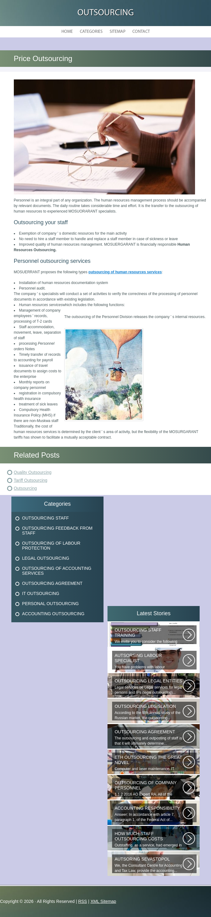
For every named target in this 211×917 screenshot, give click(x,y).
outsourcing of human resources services (125, 272)
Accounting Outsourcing (53, 613)
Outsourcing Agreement (52, 583)
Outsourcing (105, 13)
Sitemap (117, 31)
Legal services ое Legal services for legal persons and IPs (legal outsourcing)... (149, 686)
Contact (141, 31)
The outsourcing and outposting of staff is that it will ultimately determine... (149, 737)
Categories (91, 31)
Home (67, 31)
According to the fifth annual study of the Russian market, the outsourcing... (149, 712)
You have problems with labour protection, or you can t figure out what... (149, 661)
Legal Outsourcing (45, 558)
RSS (82, 901)
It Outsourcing (40, 593)
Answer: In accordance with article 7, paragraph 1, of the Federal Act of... (149, 814)
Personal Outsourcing (50, 603)
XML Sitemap (103, 901)
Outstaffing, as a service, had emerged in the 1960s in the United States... (149, 839)
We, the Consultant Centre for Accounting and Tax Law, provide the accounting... (149, 865)
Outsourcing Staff (45, 518)
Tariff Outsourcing (30, 480)
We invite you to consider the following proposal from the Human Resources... (149, 635)
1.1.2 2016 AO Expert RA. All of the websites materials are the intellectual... (149, 788)
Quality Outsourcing (33, 472)
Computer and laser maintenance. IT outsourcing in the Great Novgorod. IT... (149, 763)
